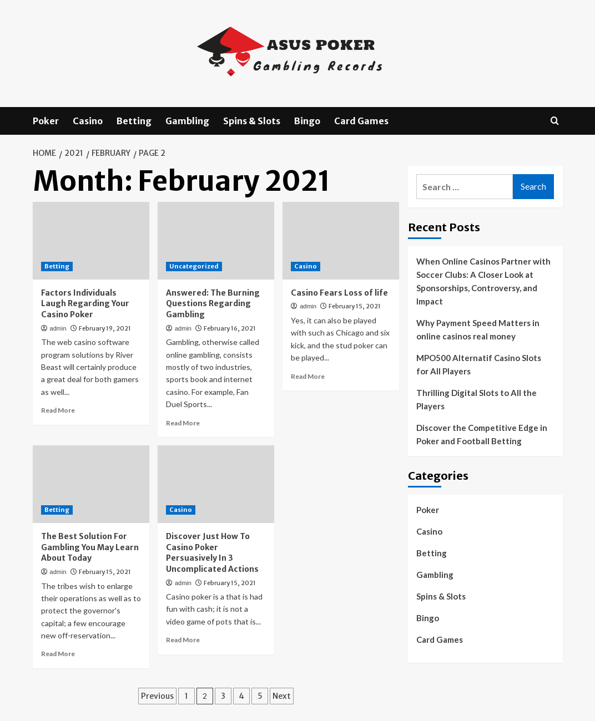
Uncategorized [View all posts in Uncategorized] (194, 266)
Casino (88, 120)
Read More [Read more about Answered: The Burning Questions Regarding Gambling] (183, 423)
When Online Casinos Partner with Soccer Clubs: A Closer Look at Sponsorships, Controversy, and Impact (483, 281)
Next (282, 696)
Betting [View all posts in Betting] (56, 266)
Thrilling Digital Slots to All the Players (476, 399)
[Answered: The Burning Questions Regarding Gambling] (216, 241)
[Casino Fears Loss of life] (341, 241)
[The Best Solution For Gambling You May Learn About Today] (91, 484)
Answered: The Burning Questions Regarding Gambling (213, 303)
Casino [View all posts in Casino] (305, 266)
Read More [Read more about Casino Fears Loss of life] (308, 376)
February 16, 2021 (230, 328)
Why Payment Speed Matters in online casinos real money (477, 329)
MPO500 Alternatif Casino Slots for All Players (478, 364)
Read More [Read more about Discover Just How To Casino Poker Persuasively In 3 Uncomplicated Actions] (183, 640)
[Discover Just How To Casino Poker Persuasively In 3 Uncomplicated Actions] (216, 484)
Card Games (361, 120)
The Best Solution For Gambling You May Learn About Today (90, 547)
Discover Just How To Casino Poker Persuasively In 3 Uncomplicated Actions (212, 552)
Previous (157, 696)
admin (58, 328)
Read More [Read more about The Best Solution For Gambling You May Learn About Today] (58, 653)
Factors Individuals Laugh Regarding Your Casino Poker (85, 303)
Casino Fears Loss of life (339, 293)
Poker (46, 120)
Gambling (187, 120)
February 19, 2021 (105, 328)
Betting (134, 120)
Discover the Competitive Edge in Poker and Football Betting (481, 434)
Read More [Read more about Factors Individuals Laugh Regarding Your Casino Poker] (58, 410)
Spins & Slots (251, 120)
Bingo (307, 120)
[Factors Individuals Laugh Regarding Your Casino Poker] (91, 241)
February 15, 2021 (355, 306)
